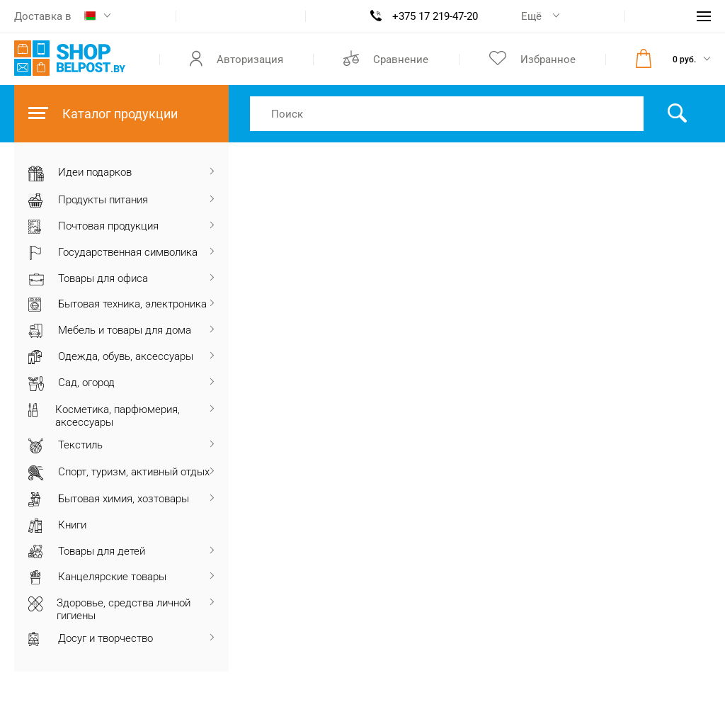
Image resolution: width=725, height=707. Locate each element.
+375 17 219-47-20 (435, 16)
